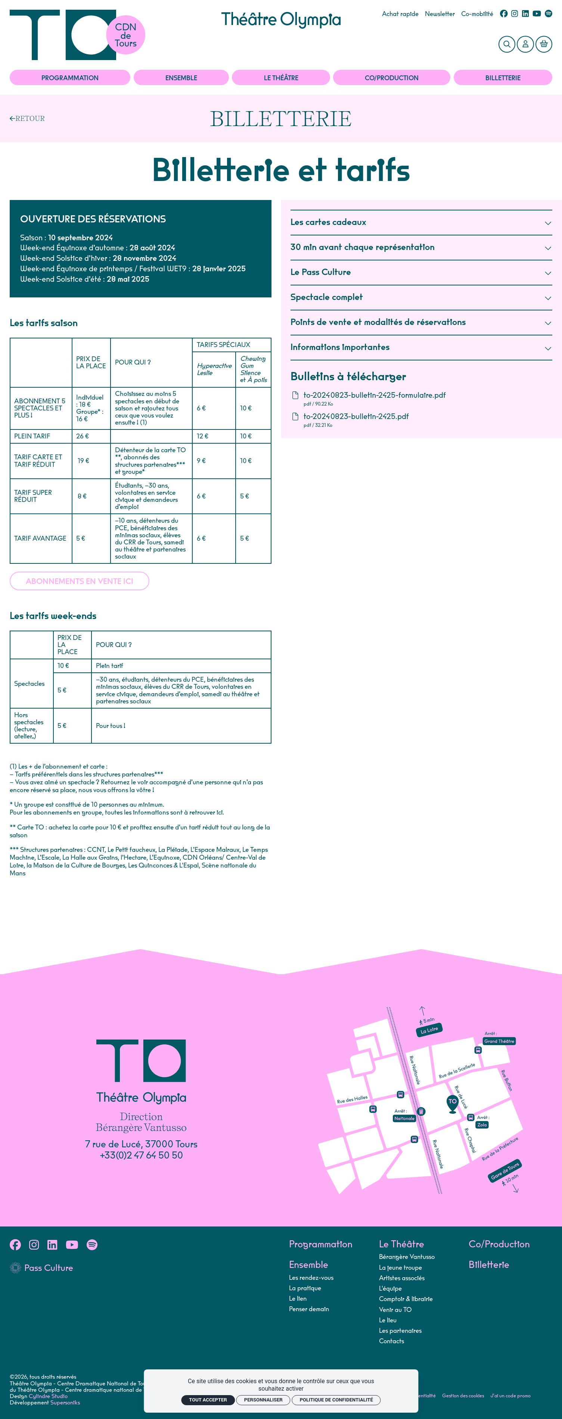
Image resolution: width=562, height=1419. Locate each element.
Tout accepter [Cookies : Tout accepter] (208, 1400)
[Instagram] (514, 14)
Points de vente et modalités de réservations (421, 323)
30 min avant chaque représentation (421, 248)
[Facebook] (504, 14)
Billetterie (503, 78)
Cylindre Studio (48, 1396)
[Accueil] (115, 35)
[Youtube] (536, 14)
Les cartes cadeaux (421, 223)
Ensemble (181, 78)
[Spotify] (548, 14)
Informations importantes (421, 348)
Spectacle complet (421, 298)
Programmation (70, 78)
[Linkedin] (525, 14)
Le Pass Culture (421, 273)
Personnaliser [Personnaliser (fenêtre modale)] (263, 1400)
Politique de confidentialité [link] (336, 1400)
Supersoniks (65, 1403)
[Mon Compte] (525, 44)
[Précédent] (27, 118)
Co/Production (392, 78)
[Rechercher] (507, 44)
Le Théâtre (281, 78)
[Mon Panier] (543, 44)
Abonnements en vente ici (79, 582)
